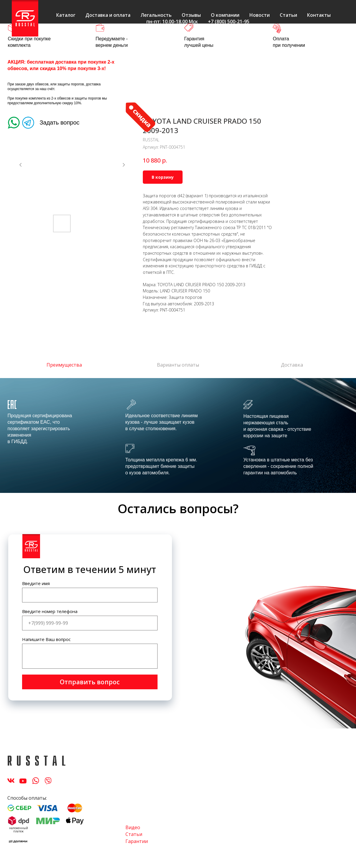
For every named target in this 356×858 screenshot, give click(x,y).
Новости (259, 15)
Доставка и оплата (107, 15)
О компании (225, 15)
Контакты (319, 15)
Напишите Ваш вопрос (46, 639)
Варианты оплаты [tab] (178, 365)
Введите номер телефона (49, 611)
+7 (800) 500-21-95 (228, 21)
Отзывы (191, 15)
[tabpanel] (178, 435)
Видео (132, 827)
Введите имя (36, 583)
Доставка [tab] (292, 365)
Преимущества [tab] (64, 365)
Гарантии (136, 841)
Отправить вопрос (90, 682)
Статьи (288, 15)
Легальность (156, 15)
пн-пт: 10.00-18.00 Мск (172, 21)
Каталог (65, 15)
